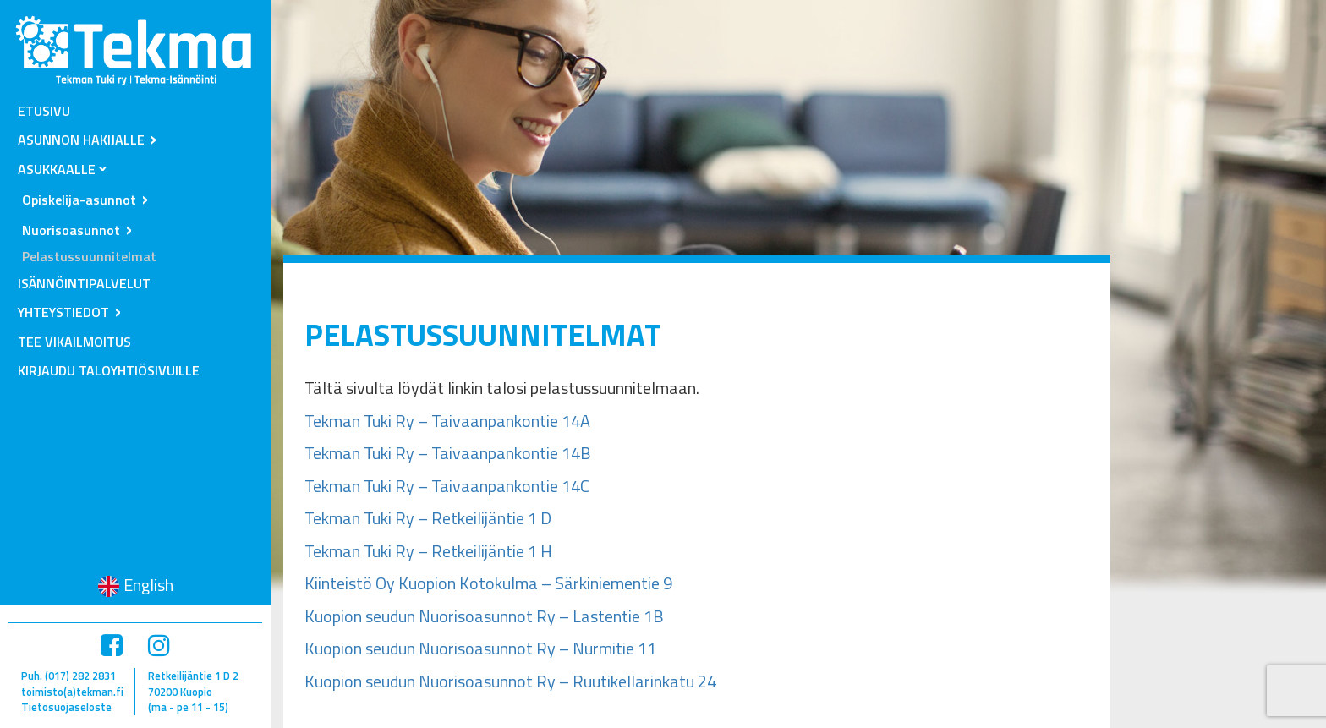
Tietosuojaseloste (66, 706)
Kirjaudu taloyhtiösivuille (109, 370)
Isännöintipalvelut (84, 283)
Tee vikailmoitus (74, 341)
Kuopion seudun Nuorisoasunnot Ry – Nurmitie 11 (480, 648)
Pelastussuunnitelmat (89, 256)
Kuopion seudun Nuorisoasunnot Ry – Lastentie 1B (484, 616)
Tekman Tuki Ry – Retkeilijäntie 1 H (428, 551)
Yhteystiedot (63, 312)
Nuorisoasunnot (71, 230)
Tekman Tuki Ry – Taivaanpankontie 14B (447, 453)
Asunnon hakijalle (81, 139)
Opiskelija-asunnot (79, 199)
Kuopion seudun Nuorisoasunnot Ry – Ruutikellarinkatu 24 (512, 681)
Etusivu (44, 111)
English (148, 585)
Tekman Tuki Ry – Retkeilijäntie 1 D (427, 518)
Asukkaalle (57, 169)
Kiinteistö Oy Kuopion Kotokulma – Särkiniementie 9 (488, 583)
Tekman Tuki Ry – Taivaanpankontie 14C (446, 486)
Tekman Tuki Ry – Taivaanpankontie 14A (447, 421)
